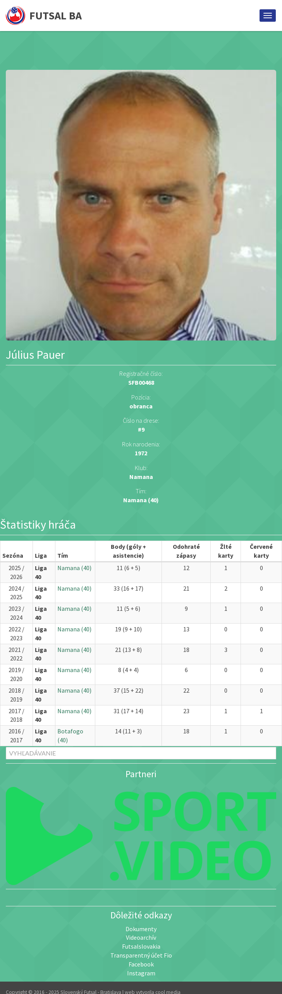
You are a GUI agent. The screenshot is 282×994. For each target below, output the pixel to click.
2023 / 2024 (16, 613)
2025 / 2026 (16, 572)
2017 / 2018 (16, 715)
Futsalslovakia (141, 946)
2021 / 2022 (16, 654)
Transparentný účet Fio (141, 955)
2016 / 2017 (16, 735)
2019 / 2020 (16, 674)
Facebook (141, 964)
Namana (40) (141, 500)
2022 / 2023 (16, 633)
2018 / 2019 (16, 694)
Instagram (141, 973)
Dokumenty (141, 929)
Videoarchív (141, 937)
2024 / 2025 (16, 592)
